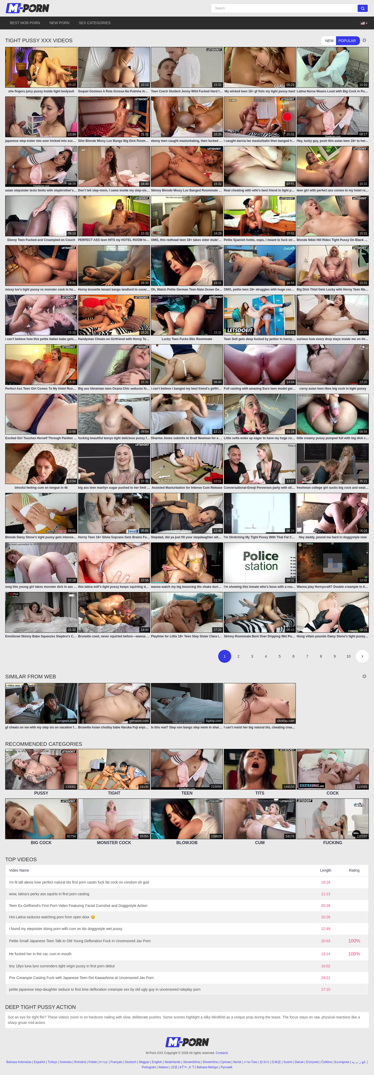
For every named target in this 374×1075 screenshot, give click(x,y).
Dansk (299, 1062)
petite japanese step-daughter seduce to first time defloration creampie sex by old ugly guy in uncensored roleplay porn (105, 989)
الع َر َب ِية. (359, 1062)
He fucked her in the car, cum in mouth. (40, 954)
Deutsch (130, 1062)
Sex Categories (95, 23)
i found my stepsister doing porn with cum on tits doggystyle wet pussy (65, 929)
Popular (347, 41)
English (157, 1062)
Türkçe (52, 1062)
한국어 (264, 1062)
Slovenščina (191, 1062)
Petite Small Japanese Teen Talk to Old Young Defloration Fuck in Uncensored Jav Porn (80, 941)
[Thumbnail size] (364, 40)
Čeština (326, 1062)
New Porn (59, 23)
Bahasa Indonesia (18, 1062)
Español (39, 1062)
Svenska (66, 1062)
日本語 (276, 1062)
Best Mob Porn (25, 23)
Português (149, 1067)
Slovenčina (210, 1062)
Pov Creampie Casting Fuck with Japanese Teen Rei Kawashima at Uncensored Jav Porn (81, 978)
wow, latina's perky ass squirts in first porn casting (49, 894)
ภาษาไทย (250, 1062)
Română (80, 1062)
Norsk (237, 1062)
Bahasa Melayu (207, 1067)
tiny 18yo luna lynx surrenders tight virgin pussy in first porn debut (62, 966)
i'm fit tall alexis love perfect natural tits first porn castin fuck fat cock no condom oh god (79, 882)
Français (116, 1062)
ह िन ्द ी (187, 1067)
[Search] (290, 8)
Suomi (287, 1062)
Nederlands (173, 1062)
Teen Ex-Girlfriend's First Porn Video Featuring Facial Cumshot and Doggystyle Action (78, 906)
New (329, 41)
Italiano (163, 1067)
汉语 (174, 1067)
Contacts (222, 1053)
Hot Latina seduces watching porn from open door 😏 (52, 917)
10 (348, 656)
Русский (226, 1067)
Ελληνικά (312, 1062)
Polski (93, 1062)
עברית (103, 1062)
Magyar (144, 1062)
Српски (225, 1062)
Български (341, 1062)
